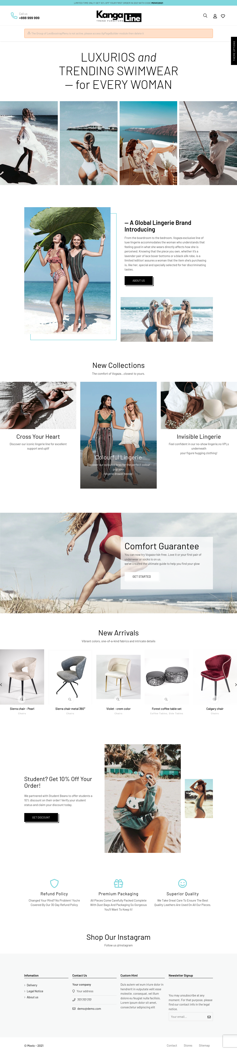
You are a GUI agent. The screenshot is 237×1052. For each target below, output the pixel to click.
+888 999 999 (29, 17)
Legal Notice (35, 991)
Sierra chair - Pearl (22, 708)
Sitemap (204, 1045)
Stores (188, 1045)
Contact (172, 1045)
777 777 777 (84, 1000)
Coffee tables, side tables (166, 713)
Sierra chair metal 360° (70, 708)
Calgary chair (214, 708)
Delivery (32, 985)
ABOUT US (139, 280)
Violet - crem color (118, 708)
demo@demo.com (89, 1008)
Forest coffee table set (167, 708)
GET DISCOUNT (41, 817)
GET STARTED (142, 576)
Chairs (22, 713)
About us (32, 997)
